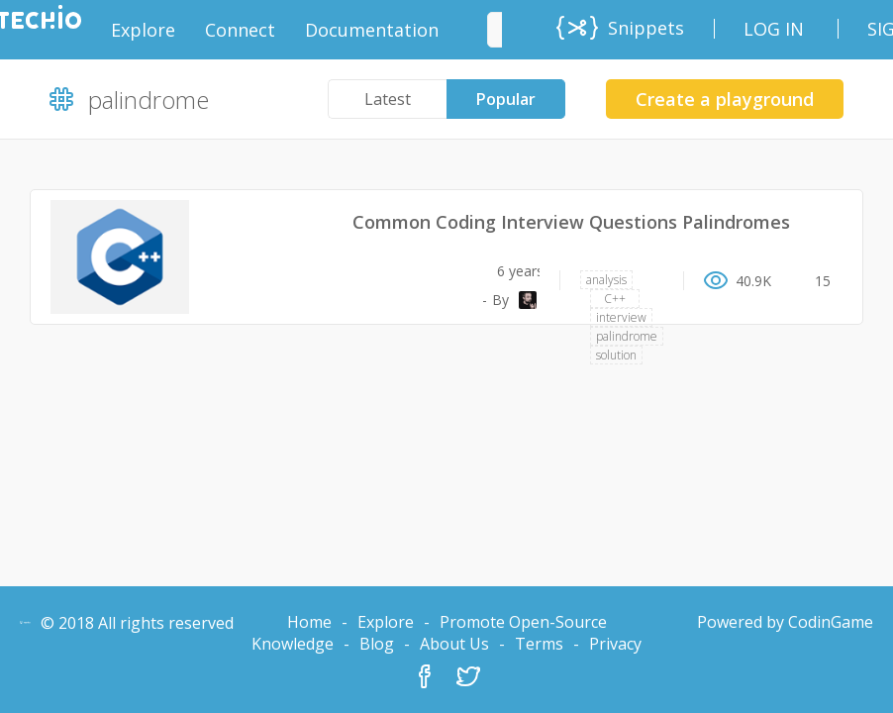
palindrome (626, 336)
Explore (385, 622)
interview (621, 317)
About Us (454, 644)
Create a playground (725, 99)
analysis (606, 279)
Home (309, 622)
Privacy (615, 644)
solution (616, 355)
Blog (376, 644)
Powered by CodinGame (785, 622)
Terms (539, 644)
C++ (615, 298)
